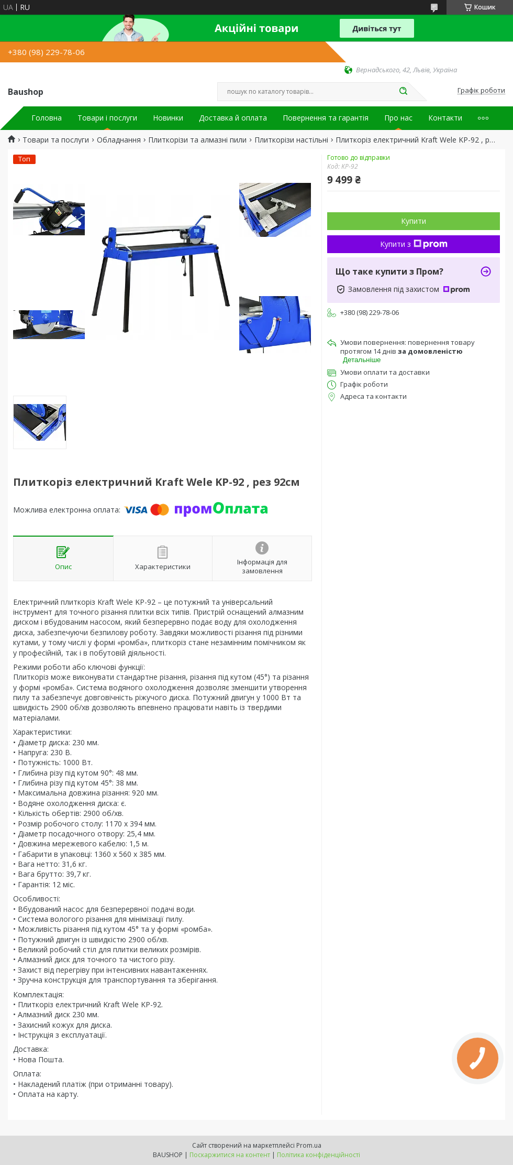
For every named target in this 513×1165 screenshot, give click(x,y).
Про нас (398, 118)
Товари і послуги (107, 118)
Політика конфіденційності (318, 1154)
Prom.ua (308, 1145)
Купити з (414, 244)
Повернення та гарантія (326, 118)
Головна (46, 118)
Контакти (445, 118)
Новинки (168, 118)
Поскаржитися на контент (229, 1154)
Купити (413, 221)
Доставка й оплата (233, 118)
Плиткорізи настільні (291, 140)
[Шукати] (403, 91)
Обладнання (119, 140)
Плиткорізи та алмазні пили (197, 140)
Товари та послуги (56, 140)
